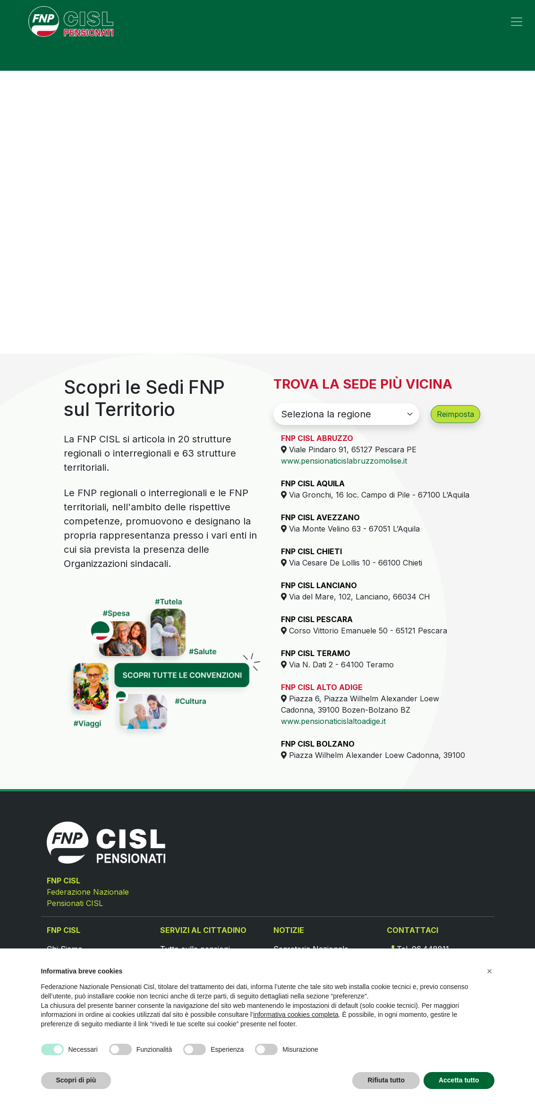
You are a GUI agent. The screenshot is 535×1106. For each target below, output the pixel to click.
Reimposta (455, 414)
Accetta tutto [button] (459, 1080)
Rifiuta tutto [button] (386, 1080)
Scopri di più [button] (76, 1080)
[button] (489, 971)
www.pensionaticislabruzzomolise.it (344, 461)
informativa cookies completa (296, 1014)
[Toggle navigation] (516, 22)
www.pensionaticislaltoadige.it (333, 721)
